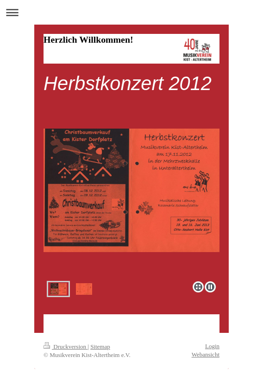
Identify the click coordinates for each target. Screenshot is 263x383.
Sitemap (100, 346)
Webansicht (205, 354)
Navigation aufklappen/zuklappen (131, 12)
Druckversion (66, 346)
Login (212, 346)
